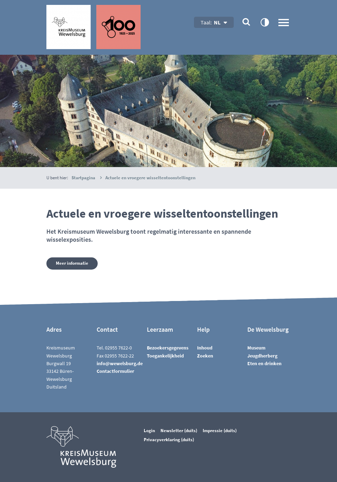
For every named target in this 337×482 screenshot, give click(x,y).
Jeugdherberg (262, 356)
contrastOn (264, 22)
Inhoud (204, 348)
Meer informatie (72, 263)
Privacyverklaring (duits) (169, 440)
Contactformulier (115, 371)
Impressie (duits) (220, 431)
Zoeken (205, 356)
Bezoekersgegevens (167, 348)
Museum (256, 348)
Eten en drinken (264, 363)
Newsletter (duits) (178, 431)
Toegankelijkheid (165, 356)
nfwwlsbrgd (120, 363)
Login (149, 431)
